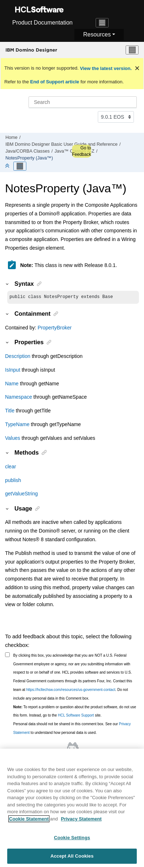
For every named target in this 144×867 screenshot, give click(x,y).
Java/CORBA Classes (27, 151)
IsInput (12, 370)
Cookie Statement (29, 822)
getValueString (21, 494)
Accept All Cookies (72, 859)
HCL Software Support (76, 716)
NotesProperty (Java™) (29, 158)
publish (13, 481)
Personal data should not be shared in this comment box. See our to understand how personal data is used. (72, 729)
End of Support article (54, 81)
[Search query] (83, 102)
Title (9, 411)
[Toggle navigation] (102, 22)
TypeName (17, 425)
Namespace (18, 397)
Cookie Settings (72, 841)
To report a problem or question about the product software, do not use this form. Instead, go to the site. (74, 712)
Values (12, 439)
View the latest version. (105, 68)
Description (17, 357)
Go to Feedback (81, 151)
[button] (7, 283)
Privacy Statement (81, 822)
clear (10, 467)
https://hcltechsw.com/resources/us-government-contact (70, 690)
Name (11, 384)
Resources (96, 34)
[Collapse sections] (7, 166)
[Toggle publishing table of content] (19, 166)
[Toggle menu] (132, 50)
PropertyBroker (54, 328)
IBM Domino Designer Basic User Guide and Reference (61, 144)
